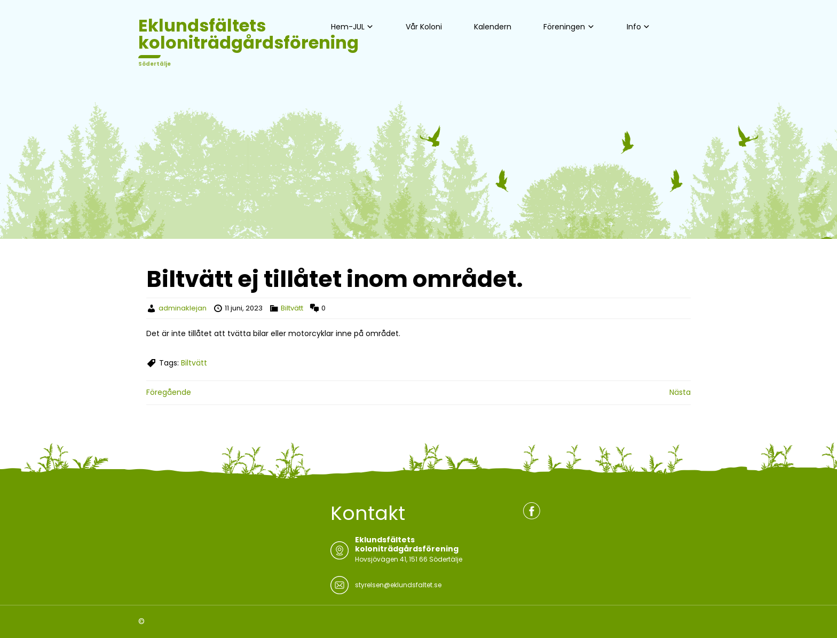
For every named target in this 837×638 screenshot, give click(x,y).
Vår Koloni (424, 26)
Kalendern (492, 26)
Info (634, 26)
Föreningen (564, 26)
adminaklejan (183, 308)
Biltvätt (292, 308)
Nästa (680, 392)
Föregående (168, 392)
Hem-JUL (348, 26)
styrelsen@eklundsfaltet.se (398, 584)
